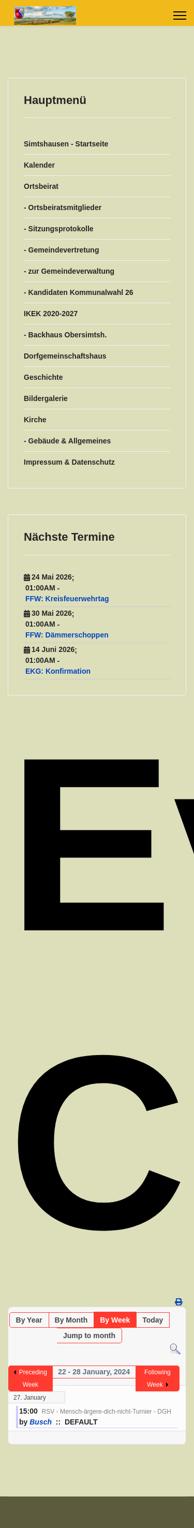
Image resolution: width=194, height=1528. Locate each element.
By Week (115, 1320)
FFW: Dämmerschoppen (67, 635)
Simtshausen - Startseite (66, 144)
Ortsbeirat (41, 186)
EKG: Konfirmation (58, 671)
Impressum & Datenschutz (69, 462)
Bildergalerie (46, 398)
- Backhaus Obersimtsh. (65, 335)
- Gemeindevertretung (61, 250)
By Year (29, 1320)
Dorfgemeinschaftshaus (65, 356)
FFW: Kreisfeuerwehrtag (67, 599)
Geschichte (43, 377)
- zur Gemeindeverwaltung (69, 271)
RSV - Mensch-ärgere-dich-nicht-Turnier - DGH (106, 1411)
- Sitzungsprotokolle (59, 229)
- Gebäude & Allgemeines (67, 441)
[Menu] (179, 15)
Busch (40, 1422)
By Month (71, 1320)
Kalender (39, 165)
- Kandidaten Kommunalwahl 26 (78, 292)
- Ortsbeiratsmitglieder (62, 207)
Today (152, 1320)
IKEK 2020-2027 (51, 313)
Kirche (35, 420)
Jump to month (89, 1335)
